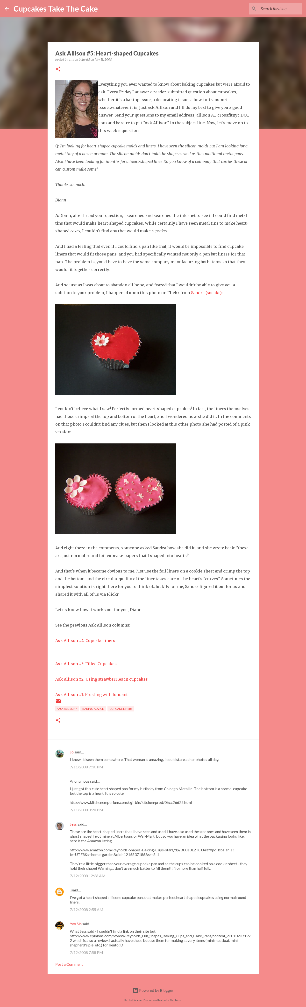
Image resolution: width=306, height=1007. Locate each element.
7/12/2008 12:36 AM (88, 875)
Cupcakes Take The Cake (56, 8)
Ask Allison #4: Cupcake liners (85, 640)
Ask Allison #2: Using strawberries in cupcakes (101, 679)
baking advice (93, 708)
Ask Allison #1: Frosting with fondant (91, 694)
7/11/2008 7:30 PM (86, 767)
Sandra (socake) (206, 292)
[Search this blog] (276, 8)
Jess (73, 824)
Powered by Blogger (153, 990)
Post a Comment (69, 964)
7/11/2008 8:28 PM (86, 809)
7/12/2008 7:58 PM (86, 952)
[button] (58, 69)
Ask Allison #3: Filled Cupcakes (86, 663)
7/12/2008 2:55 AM (86, 909)
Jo (72, 752)
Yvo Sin (76, 923)
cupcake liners (120, 708)
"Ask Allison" (67, 708)
